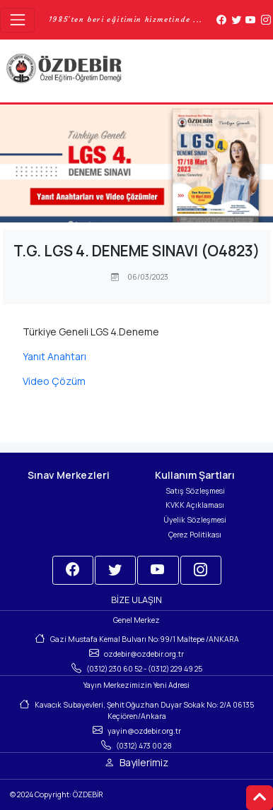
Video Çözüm (54, 381)
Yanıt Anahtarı (54, 356)
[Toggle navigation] (17, 20)
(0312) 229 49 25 (175, 669)
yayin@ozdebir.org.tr (144, 731)
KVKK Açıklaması (194, 505)
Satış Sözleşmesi (195, 491)
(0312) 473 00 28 (144, 746)
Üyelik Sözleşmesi (194, 520)
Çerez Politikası (194, 535)
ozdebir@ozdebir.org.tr (144, 654)
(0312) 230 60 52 (114, 669)
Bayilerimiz (144, 762)
